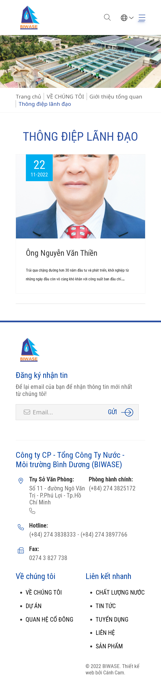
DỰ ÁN (34, 606)
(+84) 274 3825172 (112, 488)
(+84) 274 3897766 (103, 534)
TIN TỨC (106, 606)
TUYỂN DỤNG (112, 619)
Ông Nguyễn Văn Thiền (61, 253)
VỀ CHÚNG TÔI (44, 592)
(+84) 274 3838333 (52, 534)
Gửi (112, 412)
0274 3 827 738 (48, 557)
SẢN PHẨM (109, 646)
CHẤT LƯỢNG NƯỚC (120, 592)
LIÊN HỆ (105, 632)
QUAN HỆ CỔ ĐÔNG (49, 619)
